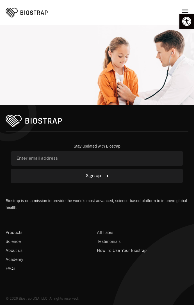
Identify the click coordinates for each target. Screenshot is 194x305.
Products (14, 232)
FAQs (10, 268)
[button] (186, 21)
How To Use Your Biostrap (122, 250)
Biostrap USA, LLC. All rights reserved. (49, 298)
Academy (14, 259)
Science (13, 241)
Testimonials (109, 241)
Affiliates (105, 232)
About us (14, 250)
